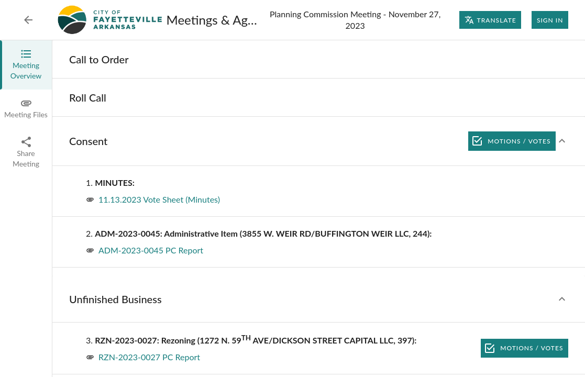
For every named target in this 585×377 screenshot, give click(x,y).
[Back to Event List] (28, 19)
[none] (99, 59)
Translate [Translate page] (490, 20)
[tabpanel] (318, 208)
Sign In (550, 20)
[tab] (26, 65)
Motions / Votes (512, 141)
